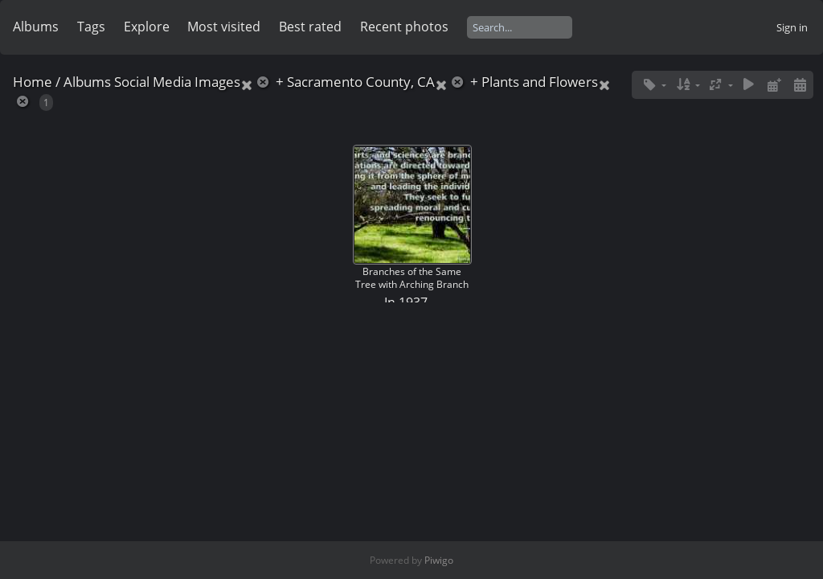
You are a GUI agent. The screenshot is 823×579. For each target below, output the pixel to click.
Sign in (792, 27)
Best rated (310, 26)
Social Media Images (177, 81)
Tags (91, 26)
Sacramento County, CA (361, 81)
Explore (147, 26)
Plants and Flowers (539, 81)
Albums (36, 26)
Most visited (223, 26)
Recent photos (404, 26)
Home (32, 81)
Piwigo (438, 560)
